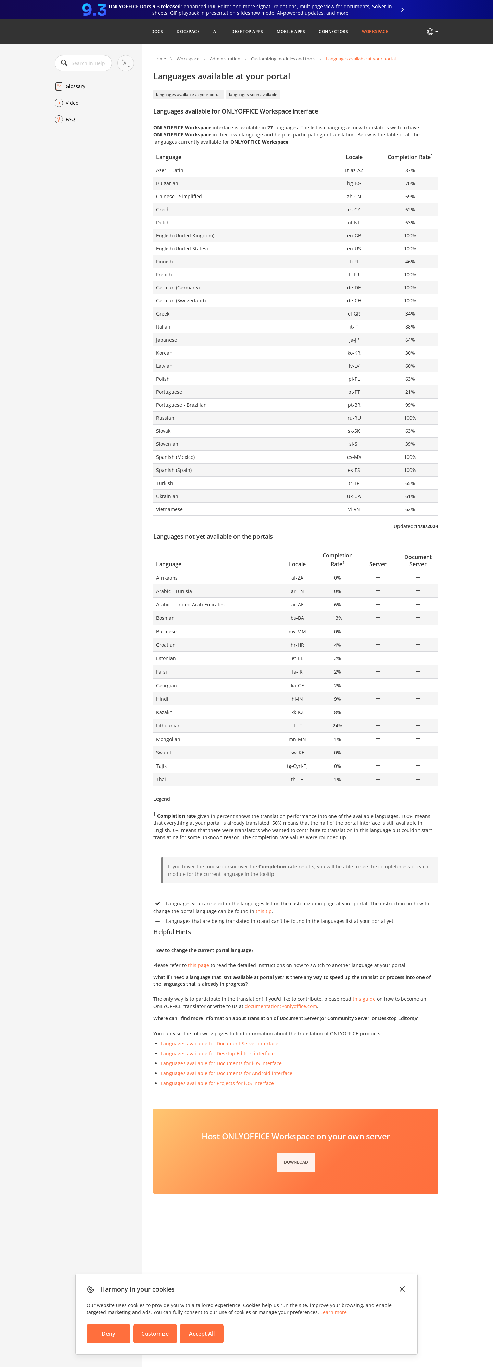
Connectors (333, 31)
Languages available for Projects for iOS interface (217, 1083)
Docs (157, 31)
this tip (264, 911)
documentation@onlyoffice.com (281, 1006)
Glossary (75, 86)
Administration (225, 59)
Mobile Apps (291, 31)
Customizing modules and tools (283, 59)
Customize (155, 1334)
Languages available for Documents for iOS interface (221, 1063)
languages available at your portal (188, 94)
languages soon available (253, 94)
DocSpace (188, 31)
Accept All (202, 1334)
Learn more (333, 1312)
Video (72, 102)
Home (159, 59)
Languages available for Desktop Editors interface (218, 1053)
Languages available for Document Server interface (219, 1043)
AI (215, 31)
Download (296, 1162)
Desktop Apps (247, 31)
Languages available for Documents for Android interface (226, 1073)
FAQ (70, 119)
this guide (364, 999)
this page (198, 965)
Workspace (375, 31)
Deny (108, 1334)
